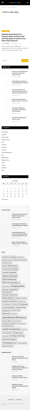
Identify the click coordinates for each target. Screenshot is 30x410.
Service (4, 165)
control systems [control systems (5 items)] (9, 272)
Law (3, 155)
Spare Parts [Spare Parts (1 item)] (24, 329)
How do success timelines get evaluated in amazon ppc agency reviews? (20, 73)
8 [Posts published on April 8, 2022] (18, 188)
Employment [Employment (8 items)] (17, 286)
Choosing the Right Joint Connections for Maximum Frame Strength (19, 109)
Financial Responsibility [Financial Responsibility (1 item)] (7, 292)
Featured (4, 144)
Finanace (4, 147)
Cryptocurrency (6, 139)
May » (6, 199)
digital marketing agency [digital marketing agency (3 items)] (11, 282)
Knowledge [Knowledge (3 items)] (24, 304)
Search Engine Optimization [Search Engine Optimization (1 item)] (7, 325)
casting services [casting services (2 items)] (7, 262)
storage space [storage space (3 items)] (18, 332)
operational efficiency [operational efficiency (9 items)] (14, 317)
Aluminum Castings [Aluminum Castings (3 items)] (9, 257)
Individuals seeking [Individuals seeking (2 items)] (20, 298)
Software (4, 167)
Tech (3, 170)
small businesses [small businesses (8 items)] (11, 329)
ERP (3, 142)
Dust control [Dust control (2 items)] (5, 286)
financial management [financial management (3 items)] (10, 290)
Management (5, 31)
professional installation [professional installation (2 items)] (9, 323)
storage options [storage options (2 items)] (6, 332)
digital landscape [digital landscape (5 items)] (9, 276)
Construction (5, 137)
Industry (4, 150)
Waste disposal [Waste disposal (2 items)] (22, 343)
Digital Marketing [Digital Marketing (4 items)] (9, 279)
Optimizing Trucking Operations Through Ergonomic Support (20, 386)
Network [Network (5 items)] (6, 313)
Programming (5, 160)
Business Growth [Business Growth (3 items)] (20, 260)
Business (4, 134)
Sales (3, 162)
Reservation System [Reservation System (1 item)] (22, 323)
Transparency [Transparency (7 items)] (9, 343)
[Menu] (3, 2)
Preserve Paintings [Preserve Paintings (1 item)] (17, 321)
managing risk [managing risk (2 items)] (6, 310)
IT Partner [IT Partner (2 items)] (15, 304)
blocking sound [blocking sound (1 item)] (21, 257)
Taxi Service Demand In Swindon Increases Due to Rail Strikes (20, 358)
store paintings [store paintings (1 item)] (5, 336)
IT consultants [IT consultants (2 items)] (6, 304)
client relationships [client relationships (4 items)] (9, 266)
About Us (19, 399)
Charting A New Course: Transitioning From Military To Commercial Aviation (20, 368)
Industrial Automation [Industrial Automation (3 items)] (9, 301)
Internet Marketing (6, 152)
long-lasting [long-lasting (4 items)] (21, 307)
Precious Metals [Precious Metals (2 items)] (7, 321)
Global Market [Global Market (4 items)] (8, 298)
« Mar (3, 199)
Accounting (5, 132)
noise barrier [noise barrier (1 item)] (14, 313)
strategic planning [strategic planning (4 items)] (17, 336)
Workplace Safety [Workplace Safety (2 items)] (7, 346)
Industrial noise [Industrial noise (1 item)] (22, 301)
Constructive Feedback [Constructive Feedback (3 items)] (10, 269)
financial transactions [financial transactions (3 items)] (9, 295)
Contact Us (11, 399)
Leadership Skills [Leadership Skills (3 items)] (8, 307)
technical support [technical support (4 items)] (9, 339)
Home (3, 7)
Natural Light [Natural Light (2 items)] (16, 310)
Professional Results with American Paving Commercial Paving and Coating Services (19, 91)
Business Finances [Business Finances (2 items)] (7, 260)
